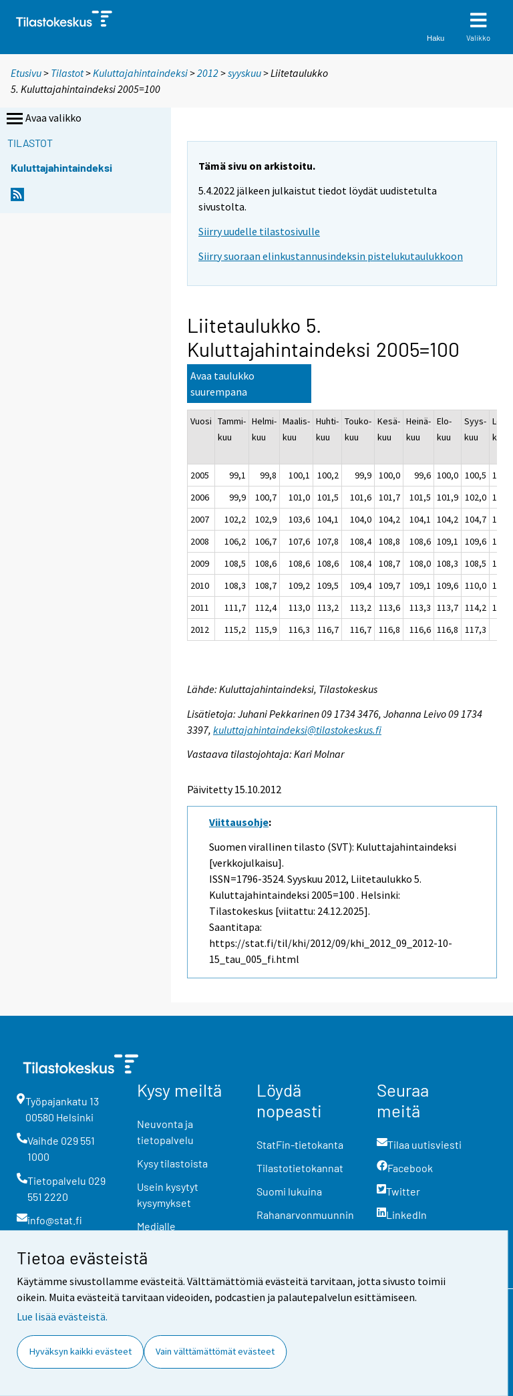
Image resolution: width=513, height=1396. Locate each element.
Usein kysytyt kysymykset (167, 1194)
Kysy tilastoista (172, 1163)
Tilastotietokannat (299, 1167)
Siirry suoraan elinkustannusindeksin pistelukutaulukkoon (330, 256)
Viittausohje (239, 822)
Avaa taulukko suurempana (222, 383)
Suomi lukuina (289, 1191)
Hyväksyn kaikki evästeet (80, 1351)
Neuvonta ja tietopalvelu (165, 1131)
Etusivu (26, 73)
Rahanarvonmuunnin (305, 1214)
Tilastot (67, 73)
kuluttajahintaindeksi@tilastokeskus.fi (297, 729)
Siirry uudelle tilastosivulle (259, 231)
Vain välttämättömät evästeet (215, 1351)
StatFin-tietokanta (299, 1144)
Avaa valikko (42, 119)
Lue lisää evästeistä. (62, 1316)
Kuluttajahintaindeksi (140, 73)
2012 (207, 73)
